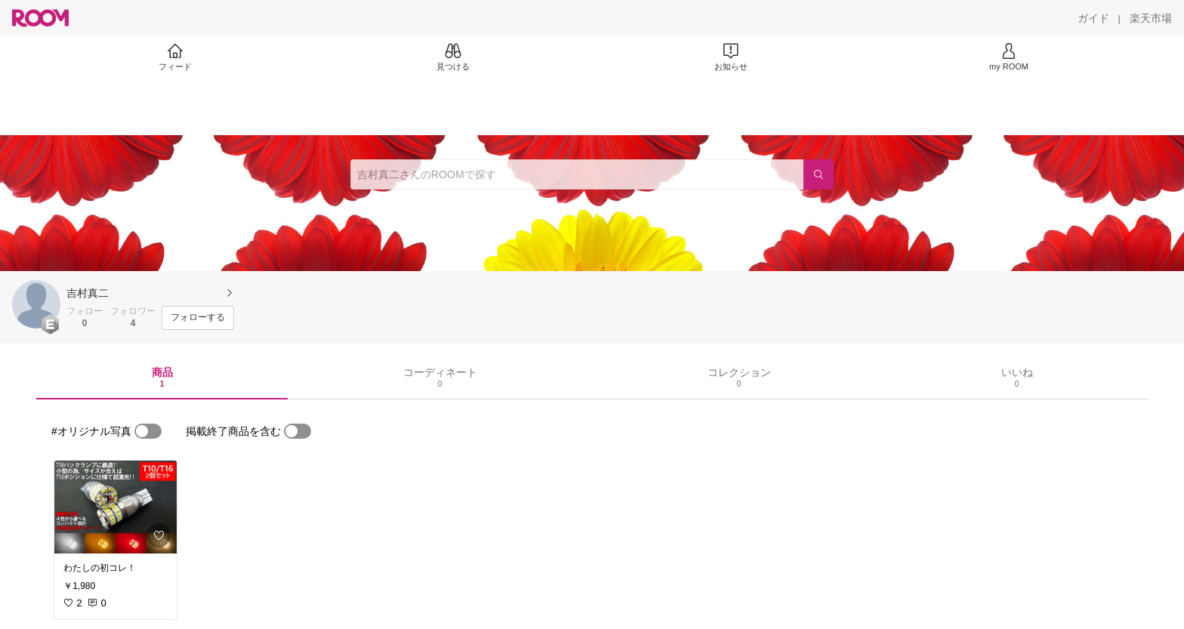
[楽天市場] (1151, 18)
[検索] (818, 174)
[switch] (148, 431)
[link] (115, 507)
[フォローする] (198, 318)
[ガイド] (1093, 18)
